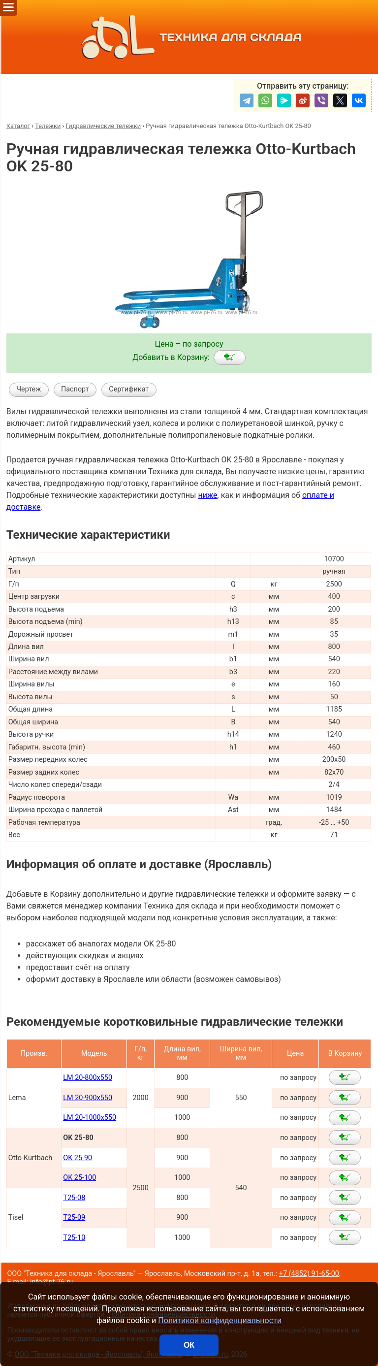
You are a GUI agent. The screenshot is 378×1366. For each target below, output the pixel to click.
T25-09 (74, 1217)
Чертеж (28, 389)
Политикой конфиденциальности (220, 1320)
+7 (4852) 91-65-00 (309, 1273)
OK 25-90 (77, 1158)
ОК (189, 1345)
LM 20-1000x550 (89, 1117)
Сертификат (129, 389)
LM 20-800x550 (87, 1077)
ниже (207, 495)
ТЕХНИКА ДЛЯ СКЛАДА (189, 37)
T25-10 (74, 1238)
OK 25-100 (79, 1177)
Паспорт (75, 389)
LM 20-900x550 (87, 1098)
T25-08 (74, 1198)
